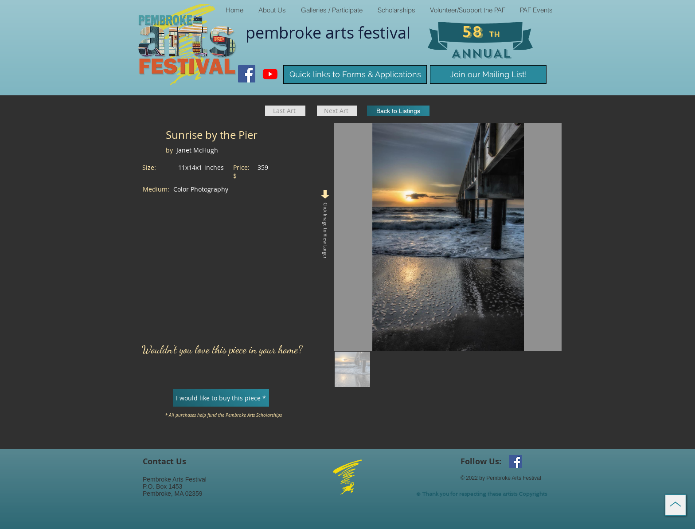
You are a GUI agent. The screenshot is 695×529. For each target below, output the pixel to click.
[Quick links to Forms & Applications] (355, 74)
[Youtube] (270, 73)
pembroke (285, 32)
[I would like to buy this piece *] (221, 398)
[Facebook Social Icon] (246, 73)
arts (341, 32)
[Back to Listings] (398, 111)
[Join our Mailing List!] (488, 74)
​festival (384, 32)
